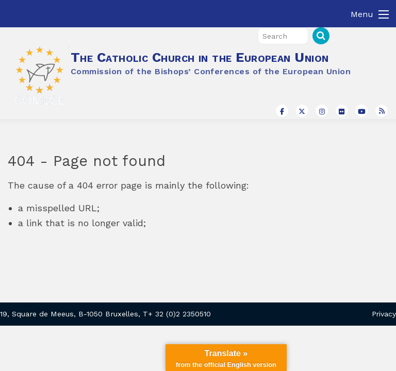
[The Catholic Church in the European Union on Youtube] (361, 111)
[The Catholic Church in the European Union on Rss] (381, 111)
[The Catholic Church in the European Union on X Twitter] (302, 111)
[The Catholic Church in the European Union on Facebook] (282, 111)
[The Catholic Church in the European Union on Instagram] (322, 111)
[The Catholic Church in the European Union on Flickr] (342, 111)
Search (320, 35)
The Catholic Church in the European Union (199, 57)
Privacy (384, 314)
